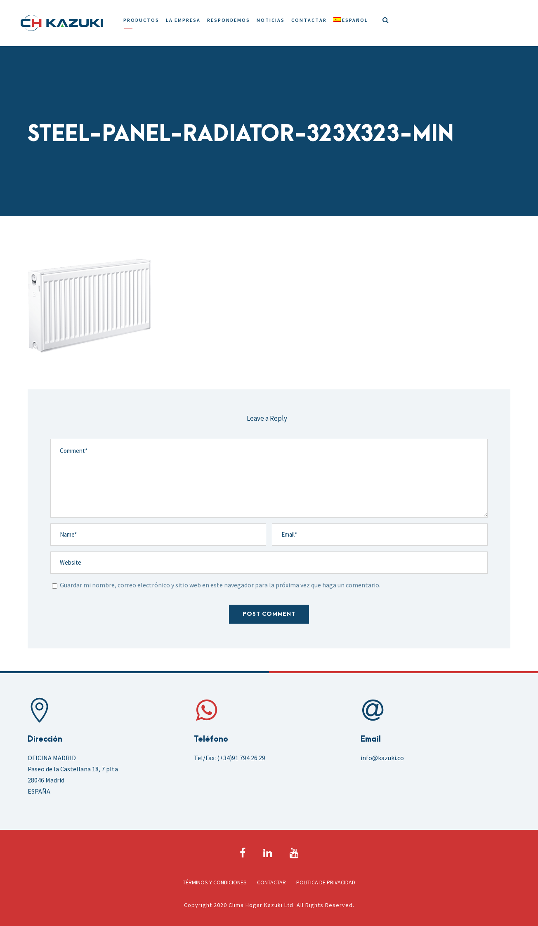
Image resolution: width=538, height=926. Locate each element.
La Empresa (183, 20)
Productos (141, 20)
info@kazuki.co (382, 758)
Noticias (271, 20)
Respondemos (228, 20)
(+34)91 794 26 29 (241, 758)
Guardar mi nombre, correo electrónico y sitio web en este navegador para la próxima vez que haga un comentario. (220, 585)
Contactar (309, 20)
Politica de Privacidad (325, 882)
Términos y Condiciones (215, 882)
